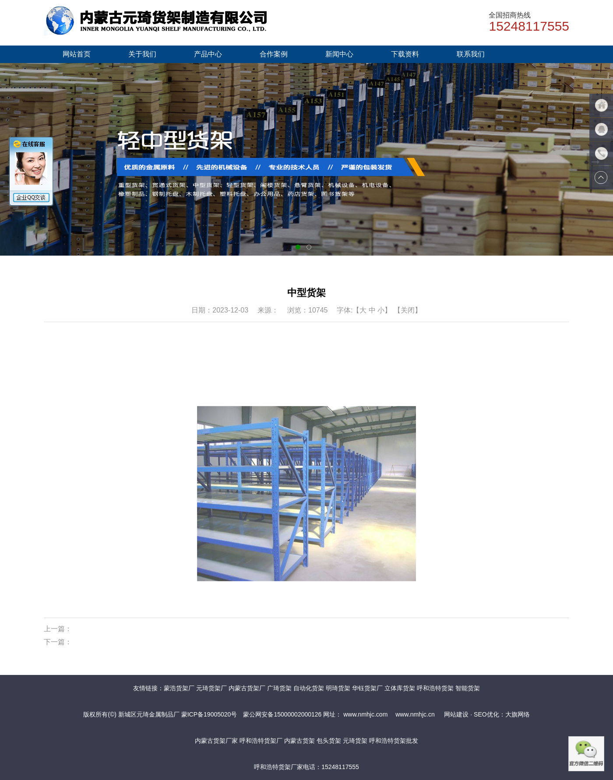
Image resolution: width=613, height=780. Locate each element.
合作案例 (274, 54)
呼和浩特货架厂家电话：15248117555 (306, 766)
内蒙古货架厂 (247, 688)
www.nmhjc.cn (414, 714)
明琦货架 (338, 688)
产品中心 (208, 54)
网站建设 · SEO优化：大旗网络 (486, 714)
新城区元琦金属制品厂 (149, 714)
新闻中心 (339, 54)
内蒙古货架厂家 (216, 740)
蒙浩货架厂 (179, 688)
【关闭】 (408, 310)
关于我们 (142, 54)
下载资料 (405, 54)
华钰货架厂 (367, 688)
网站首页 (77, 54)
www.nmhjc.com (365, 714)
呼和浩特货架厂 (261, 740)
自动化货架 (308, 688)
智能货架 (467, 688)
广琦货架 (279, 688)
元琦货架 (355, 740)
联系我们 (471, 54)
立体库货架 (399, 688)
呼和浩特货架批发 (393, 740)
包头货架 (329, 740)
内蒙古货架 (299, 740)
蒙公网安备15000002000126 (282, 714)
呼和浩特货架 (435, 688)
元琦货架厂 (211, 688)
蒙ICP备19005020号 (209, 714)
